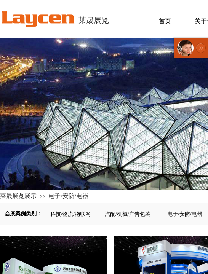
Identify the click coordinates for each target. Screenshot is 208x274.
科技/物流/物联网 (70, 214)
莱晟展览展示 (18, 196)
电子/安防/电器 (68, 196)
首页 (165, 21)
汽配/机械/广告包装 (127, 214)
